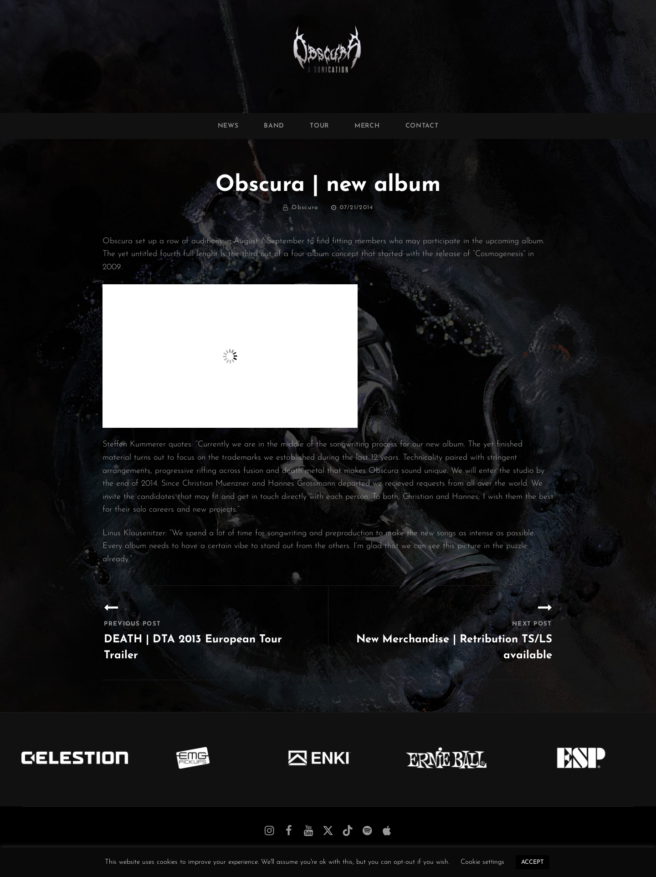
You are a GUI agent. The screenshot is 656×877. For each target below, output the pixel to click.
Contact (422, 126)
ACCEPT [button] (532, 862)
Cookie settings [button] (482, 862)
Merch (367, 126)
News (228, 126)
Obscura (305, 207)
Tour (319, 126)
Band (274, 126)
